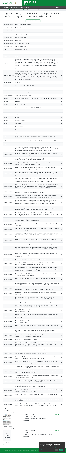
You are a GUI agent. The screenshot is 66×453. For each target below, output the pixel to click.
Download (57, 414)
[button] (58, 7)
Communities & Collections (9, 7)
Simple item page (33, 20)
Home (4, 10)
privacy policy (55, 447)
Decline (56, 449)
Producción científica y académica (13, 10)
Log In (60, 7)
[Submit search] (56, 7)
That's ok (61, 449)
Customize (42, 449)
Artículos (24, 10)
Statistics (26, 7)
